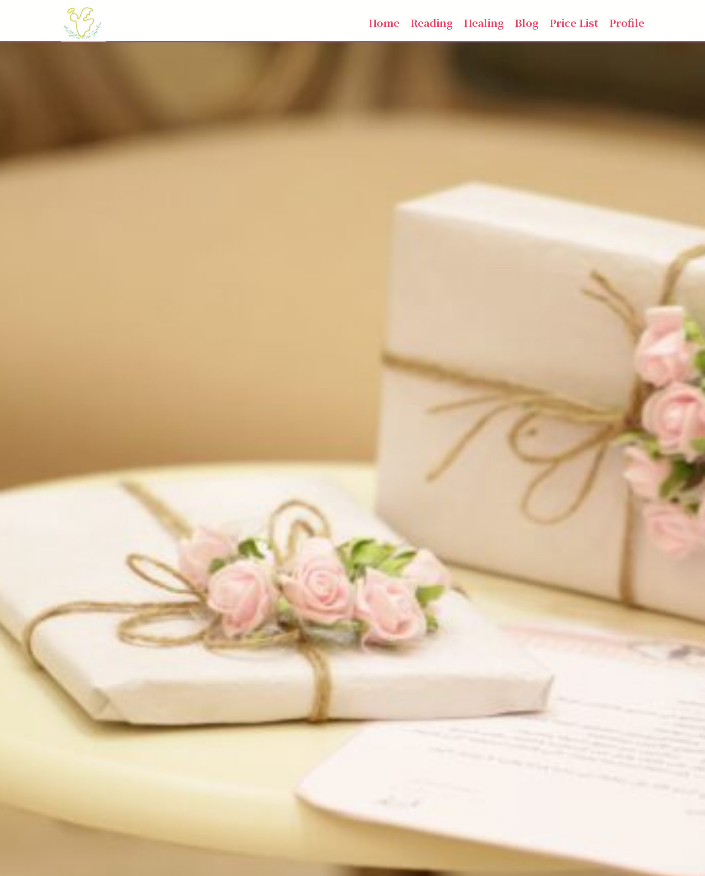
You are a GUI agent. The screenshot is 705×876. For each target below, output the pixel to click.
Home (383, 22)
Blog (527, 22)
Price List (573, 22)
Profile (626, 22)
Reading (431, 22)
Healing (484, 22)
